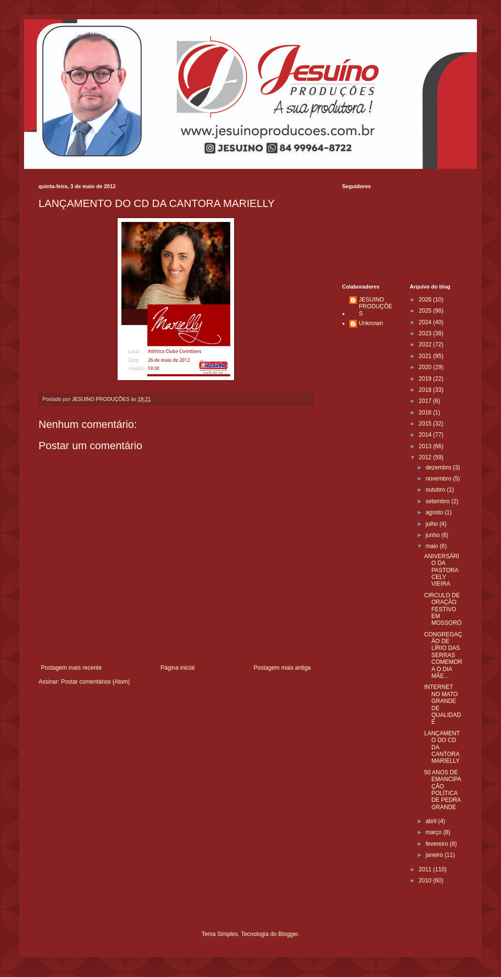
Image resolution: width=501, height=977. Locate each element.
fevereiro (437, 843)
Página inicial (177, 667)
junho (433, 535)
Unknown (371, 323)
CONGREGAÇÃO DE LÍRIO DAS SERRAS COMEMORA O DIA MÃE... (443, 655)
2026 (426, 299)
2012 (426, 457)
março (434, 832)
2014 (426, 434)
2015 (426, 423)
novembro (439, 478)
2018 (426, 389)
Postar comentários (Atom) (95, 681)
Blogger (288, 934)
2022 (426, 344)
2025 (426, 310)
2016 (426, 412)
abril (431, 821)
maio (432, 546)
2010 (426, 880)
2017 (426, 401)
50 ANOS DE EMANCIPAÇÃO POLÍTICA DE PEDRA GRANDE (442, 790)
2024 (426, 322)
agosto (434, 512)
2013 (426, 446)
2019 (426, 378)
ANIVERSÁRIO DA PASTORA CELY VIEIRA (441, 570)
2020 (426, 367)
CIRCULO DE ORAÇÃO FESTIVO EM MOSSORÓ (442, 609)
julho (432, 524)
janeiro (434, 855)
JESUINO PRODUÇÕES (375, 306)
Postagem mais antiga (282, 667)
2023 (426, 333)
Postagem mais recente (71, 667)
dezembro (439, 467)
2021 (426, 356)
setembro (438, 501)
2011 (426, 869)
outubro (436, 489)
